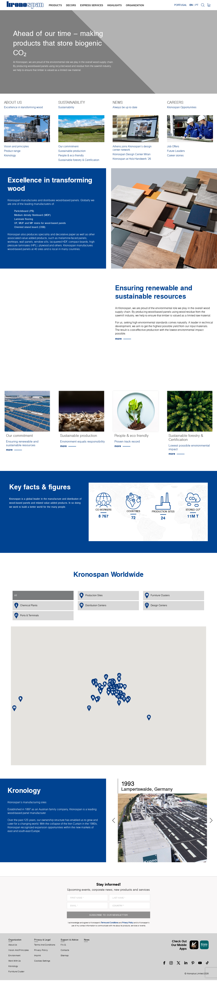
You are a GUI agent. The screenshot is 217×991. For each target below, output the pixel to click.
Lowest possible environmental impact (189, 447)
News (87, 939)
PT (196, 5)
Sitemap (65, 955)
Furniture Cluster (16, 971)
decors (71, 5)
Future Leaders (176, 151)
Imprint (37, 955)
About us (12, 945)
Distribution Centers (92, 606)
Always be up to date (125, 107)
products (55, 5)
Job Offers (173, 146)
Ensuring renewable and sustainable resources (22, 443)
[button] (112, 693)
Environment (14, 955)
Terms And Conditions (44, 945)
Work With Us (14, 961)
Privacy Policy (41, 950)
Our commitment (68, 146)
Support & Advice (70, 939)
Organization (14, 939)
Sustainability (66, 107)
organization (135, 5)
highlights (114, 5)
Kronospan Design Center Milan (131, 154)
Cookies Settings (42, 961)
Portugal (180, 5)
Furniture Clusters (157, 596)
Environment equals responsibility (82, 441)
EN (191, 5)
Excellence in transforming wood (23, 107)
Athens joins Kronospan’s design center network (132, 148)
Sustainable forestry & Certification (78, 160)
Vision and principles (16, 146)
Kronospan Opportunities (181, 107)
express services (91, 5)
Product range (12, 151)
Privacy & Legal (42, 939)
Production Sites (91, 596)
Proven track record (127, 441)
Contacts (65, 950)
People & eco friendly (71, 155)
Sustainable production (72, 151)
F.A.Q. (63, 945)
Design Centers (156, 606)
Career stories (175, 155)
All (15, 595)
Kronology (10, 155)
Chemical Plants (25, 606)
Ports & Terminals (26, 616)
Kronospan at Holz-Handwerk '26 (132, 159)
